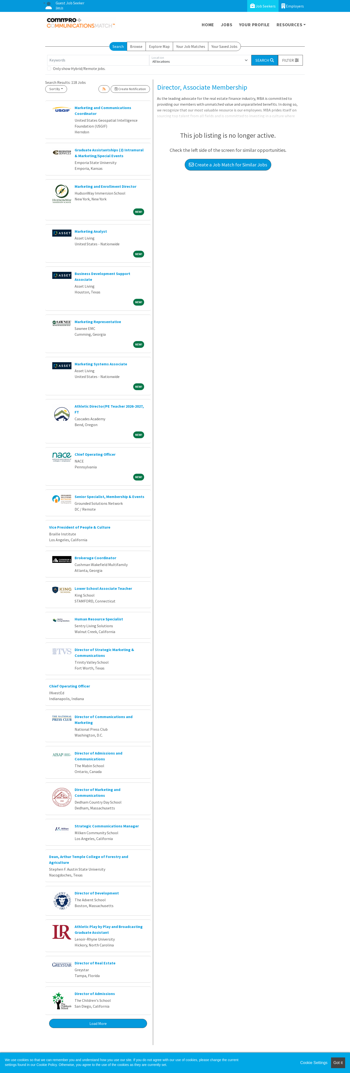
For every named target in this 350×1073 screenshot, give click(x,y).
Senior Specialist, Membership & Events (109, 496)
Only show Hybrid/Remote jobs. (79, 68)
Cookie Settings (313, 1063)
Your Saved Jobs (224, 46)
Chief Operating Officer (95, 454)
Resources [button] (289, 24)
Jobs (226, 24)
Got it (338, 1063)
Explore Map (159, 46)
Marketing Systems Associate (101, 363)
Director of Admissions (95, 993)
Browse (136, 46)
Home (208, 24)
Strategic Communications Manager (107, 826)
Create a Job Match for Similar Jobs (228, 165)
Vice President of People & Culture (79, 527)
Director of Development (97, 893)
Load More (98, 1023)
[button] (290, 60)
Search (118, 46)
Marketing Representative (98, 321)
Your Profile (254, 24)
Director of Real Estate (95, 963)
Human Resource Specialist (99, 619)
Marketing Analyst (91, 231)
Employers (292, 6)
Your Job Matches (190, 46)
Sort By (54, 89)
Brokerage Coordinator (95, 557)
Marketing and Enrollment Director (105, 186)
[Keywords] (98, 60)
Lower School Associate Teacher (103, 588)
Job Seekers (263, 6)
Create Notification (130, 89)
